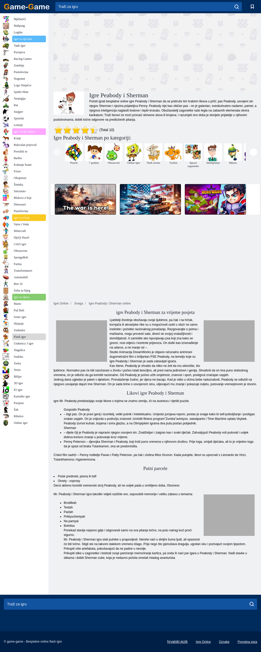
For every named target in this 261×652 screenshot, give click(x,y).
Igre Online (203, 642)
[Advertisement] (104, 51)
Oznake (224, 642)
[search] (236, 6)
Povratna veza (247, 642)
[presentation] (57, 152)
